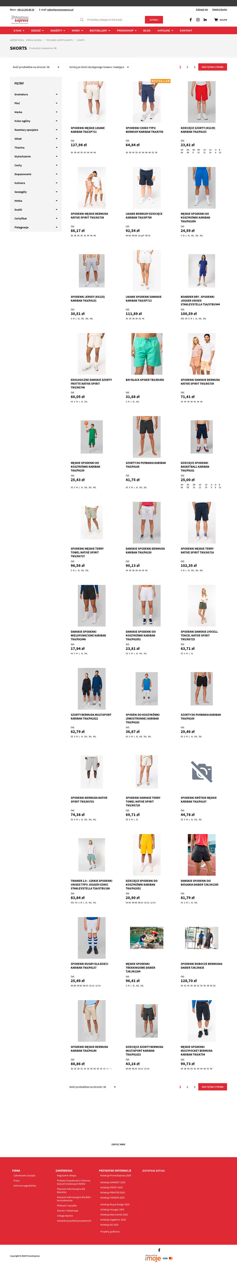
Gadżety (56, 30)
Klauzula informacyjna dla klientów (71, 1190)
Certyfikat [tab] (20, 218)
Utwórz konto (219, 9)
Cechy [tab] (18, 165)
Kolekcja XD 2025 (109, 1224)
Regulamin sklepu (66, 1175)
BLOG (146, 30)
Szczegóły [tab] (20, 192)
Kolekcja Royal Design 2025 (115, 1204)
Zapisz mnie (118, 1144)
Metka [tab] (18, 200)
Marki (76, 30)
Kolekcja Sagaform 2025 (113, 1219)
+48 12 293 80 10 (25, 9)
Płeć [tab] (17, 103)
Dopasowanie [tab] (22, 174)
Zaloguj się (202, 9)
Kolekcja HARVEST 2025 (112, 1182)
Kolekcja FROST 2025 (111, 1187)
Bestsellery (98, 30)
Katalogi (164, 30)
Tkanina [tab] (19, 147)
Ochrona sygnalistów (25, 1185)
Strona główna (34, 40)
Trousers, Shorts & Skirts (59, 40)
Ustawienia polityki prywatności (74, 1220)
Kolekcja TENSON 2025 (112, 1197)
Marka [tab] (18, 112)
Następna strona (212, 67)
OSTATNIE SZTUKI (153, 1170)
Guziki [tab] (18, 209)
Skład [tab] (18, 138)
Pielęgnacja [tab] (21, 227)
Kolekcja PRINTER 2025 (112, 1192)
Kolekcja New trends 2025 (114, 1214)
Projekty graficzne (110, 1231)
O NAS (17, 30)
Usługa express (65, 1215)
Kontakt (186, 30)
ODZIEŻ (36, 30)
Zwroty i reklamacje (67, 1210)
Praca (17, 1180)
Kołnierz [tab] (19, 183)
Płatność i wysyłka (67, 1205)
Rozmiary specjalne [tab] (26, 130)
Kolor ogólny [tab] (22, 121)
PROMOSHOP (125, 30)
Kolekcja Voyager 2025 (112, 1209)
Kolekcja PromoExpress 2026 (115, 1175)
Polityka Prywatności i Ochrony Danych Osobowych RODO (73, 1182)
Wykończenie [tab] (22, 156)
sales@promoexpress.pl (60, 9)
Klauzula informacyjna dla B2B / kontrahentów (74, 1199)
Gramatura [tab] (21, 94)
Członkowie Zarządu (24, 1175)
